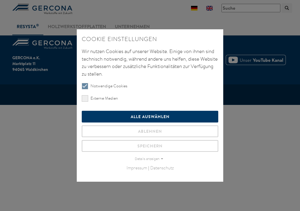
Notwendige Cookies (104, 86)
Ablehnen (150, 131)
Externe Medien (100, 98)
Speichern (150, 146)
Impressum (137, 168)
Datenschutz (162, 168)
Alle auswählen (150, 116)
